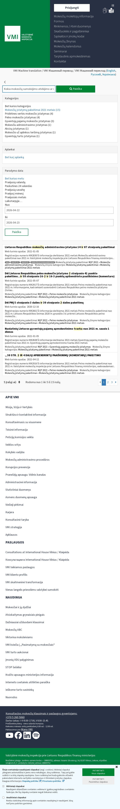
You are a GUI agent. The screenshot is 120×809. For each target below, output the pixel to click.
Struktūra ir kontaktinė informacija (25, 415)
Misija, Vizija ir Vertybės (18, 407)
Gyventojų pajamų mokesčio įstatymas (29, 121)
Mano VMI (27, 729)
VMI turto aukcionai (16, 652)
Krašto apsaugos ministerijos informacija (29, 675)
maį (7, 262)
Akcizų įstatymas (17, 129)
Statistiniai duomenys (18, 490)
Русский (96, 74)
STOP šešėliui (13, 667)
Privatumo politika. (51, 781)
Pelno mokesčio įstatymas (22, 117)
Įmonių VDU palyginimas (19, 660)
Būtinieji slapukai (13, 786)
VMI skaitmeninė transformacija (24, 582)
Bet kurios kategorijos (18, 106)
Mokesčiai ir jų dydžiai (18, 607)
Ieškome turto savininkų (19, 690)
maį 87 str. (15, 262)
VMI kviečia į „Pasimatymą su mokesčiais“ (30, 645)
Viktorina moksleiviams (19, 637)
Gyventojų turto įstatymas (22, 136)
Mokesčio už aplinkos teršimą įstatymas (30, 132)
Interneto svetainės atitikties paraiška (27, 682)
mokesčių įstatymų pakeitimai (42, 262)
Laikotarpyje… (13, 201)
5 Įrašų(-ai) (12, 382)
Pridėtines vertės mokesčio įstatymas (29, 114)
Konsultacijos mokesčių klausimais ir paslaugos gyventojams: (41, 714)
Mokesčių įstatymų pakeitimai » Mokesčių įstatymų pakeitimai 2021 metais (44, 297)
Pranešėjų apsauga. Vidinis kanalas (25, 475)
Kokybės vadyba (14, 452)
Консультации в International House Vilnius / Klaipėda (37, 560)
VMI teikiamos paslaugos (20, 567)
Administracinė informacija (21, 482)
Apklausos (11, 535)
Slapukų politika (30, 781)
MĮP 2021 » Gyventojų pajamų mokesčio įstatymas (64, 347)
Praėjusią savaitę (15, 190)
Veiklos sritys (13, 445)
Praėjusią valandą (15, 182)
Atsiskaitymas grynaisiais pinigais (25, 615)
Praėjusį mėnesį (14, 194)
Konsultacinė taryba (17, 520)
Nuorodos (11, 697)
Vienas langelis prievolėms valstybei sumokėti (32, 590)
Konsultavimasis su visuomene (23, 422)
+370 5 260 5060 (15, 717)
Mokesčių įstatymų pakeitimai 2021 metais (32, 110)
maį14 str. (25, 262)
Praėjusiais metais (15, 197)
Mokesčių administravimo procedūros (27, 460)
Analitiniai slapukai (14, 797)
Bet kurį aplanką (14, 157)
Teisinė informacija (16, 430)
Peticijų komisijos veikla (19, 437)
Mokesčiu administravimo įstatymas (28, 125)
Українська (108, 74)
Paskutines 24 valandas (18, 186)
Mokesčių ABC (13, 630)
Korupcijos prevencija (17, 467)
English (111, 71)
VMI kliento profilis (16, 575)
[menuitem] (74, 16)
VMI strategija (13, 527)
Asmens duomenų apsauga (21, 497)
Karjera (9, 512)
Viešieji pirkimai (14, 505)
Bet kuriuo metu (14, 179)
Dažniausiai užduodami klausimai (24, 622)
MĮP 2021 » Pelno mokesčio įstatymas (58, 294)
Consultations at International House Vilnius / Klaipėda (37, 552)
